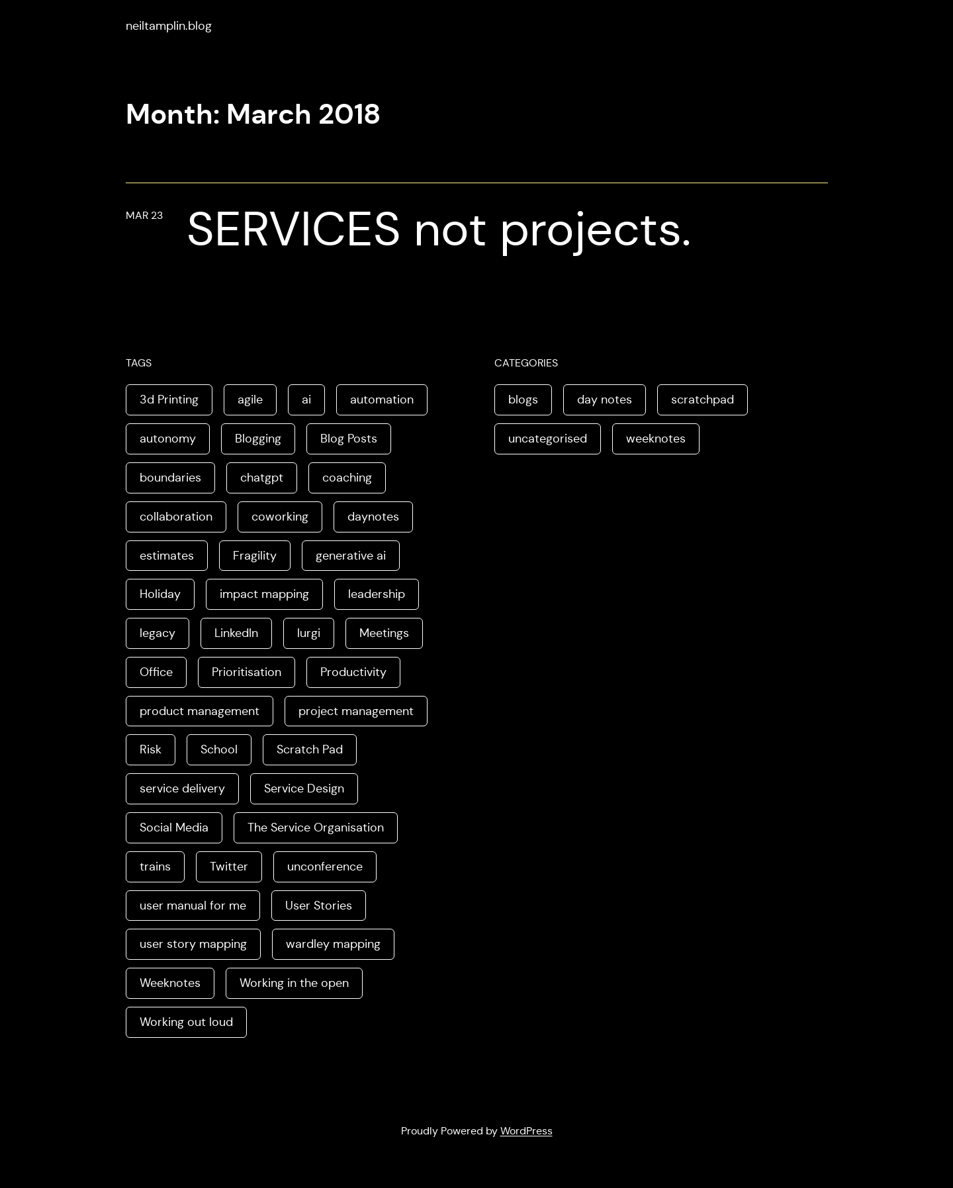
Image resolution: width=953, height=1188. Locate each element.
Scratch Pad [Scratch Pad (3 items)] (310, 749)
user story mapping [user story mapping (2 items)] (193, 944)
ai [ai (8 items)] (306, 399)
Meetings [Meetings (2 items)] (384, 633)
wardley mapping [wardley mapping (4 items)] (333, 944)
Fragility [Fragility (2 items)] (255, 555)
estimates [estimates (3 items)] (167, 555)
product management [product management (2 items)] (199, 711)
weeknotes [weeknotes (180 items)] (656, 438)
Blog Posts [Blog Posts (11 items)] (348, 438)
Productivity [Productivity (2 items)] (353, 672)
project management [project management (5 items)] (356, 711)
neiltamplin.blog (169, 26)
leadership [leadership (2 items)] (376, 594)
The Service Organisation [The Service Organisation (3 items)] (316, 827)
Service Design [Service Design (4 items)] (304, 788)
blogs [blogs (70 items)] (523, 399)
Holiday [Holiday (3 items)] (160, 594)
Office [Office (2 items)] (156, 672)
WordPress (526, 1130)
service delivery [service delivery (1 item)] (182, 788)
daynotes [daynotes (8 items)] (373, 516)
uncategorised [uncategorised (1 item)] (547, 438)
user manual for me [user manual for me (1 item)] (193, 905)
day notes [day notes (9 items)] (604, 399)
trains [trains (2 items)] (155, 866)
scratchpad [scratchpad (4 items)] (702, 399)
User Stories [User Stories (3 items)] (318, 905)
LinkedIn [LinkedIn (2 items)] (236, 633)
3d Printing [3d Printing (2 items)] (169, 399)
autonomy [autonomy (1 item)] (168, 438)
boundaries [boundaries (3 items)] (170, 477)
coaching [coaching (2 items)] (347, 477)
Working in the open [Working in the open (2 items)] (294, 983)
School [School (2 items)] (219, 749)
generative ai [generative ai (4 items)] (351, 555)
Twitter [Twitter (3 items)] (229, 866)
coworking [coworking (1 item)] (279, 516)
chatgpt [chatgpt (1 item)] (261, 477)
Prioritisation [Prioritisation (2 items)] (246, 672)
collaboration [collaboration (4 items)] (176, 516)
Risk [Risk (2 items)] (150, 749)
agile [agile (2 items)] (250, 399)
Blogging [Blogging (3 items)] (258, 438)
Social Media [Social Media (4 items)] (174, 827)
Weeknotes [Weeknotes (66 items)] (170, 983)
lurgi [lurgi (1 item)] (308, 633)
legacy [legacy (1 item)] (157, 633)
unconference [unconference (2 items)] (325, 866)
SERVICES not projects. (439, 229)
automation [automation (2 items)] (382, 399)
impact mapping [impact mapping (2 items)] (264, 594)
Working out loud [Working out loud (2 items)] (186, 1022)
